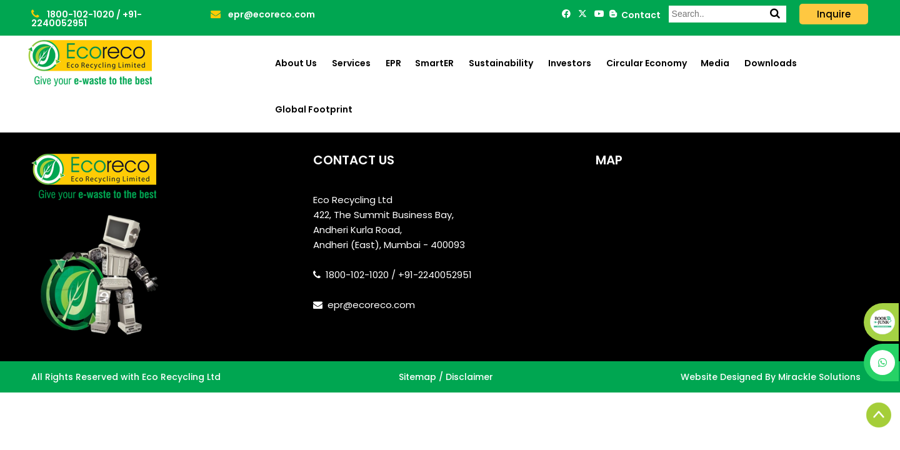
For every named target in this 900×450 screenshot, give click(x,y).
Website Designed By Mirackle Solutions (771, 377)
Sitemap (417, 377)
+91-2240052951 (86, 18)
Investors (569, 63)
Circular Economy (646, 63)
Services (351, 63)
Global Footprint (313, 109)
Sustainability (501, 63)
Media (715, 63)
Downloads (770, 63)
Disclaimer (469, 377)
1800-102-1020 (73, 14)
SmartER (434, 63)
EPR (393, 63)
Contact (639, 15)
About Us (296, 63)
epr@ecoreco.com (263, 14)
